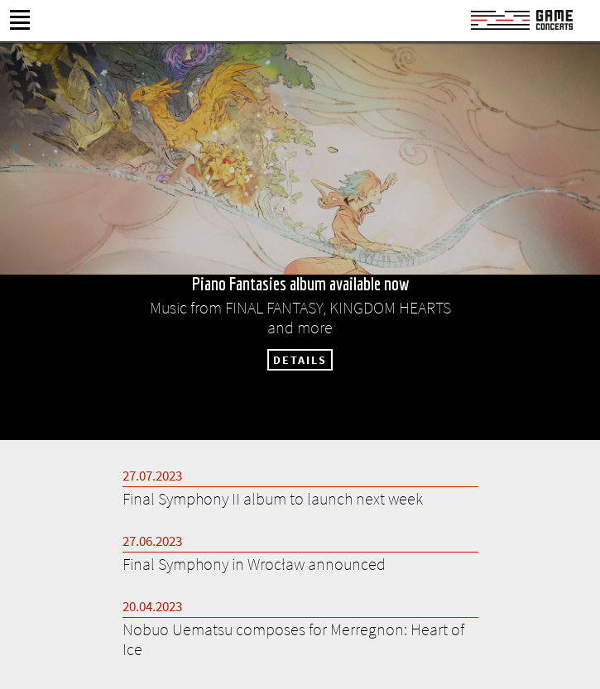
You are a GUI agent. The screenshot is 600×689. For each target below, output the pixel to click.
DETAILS (300, 359)
